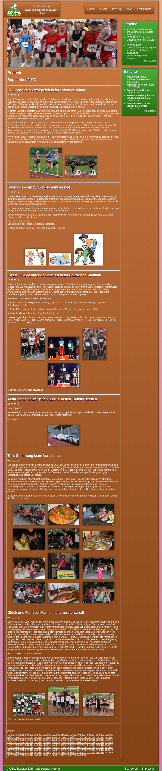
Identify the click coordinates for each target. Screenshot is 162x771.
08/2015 (20, 750)
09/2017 (20, 745)
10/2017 (11, 745)
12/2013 (82, 752)
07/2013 (11, 755)
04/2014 (56, 752)
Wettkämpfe (144, 9)
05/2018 (65, 742)
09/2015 (11, 750)
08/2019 (65, 740)
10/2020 (91, 737)
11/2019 (47, 740)
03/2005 (73, 755)
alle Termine (149, 60)
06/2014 (38, 752)
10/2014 (109, 750)
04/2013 (38, 755)
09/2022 (11, 737)
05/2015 (47, 750)
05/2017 (56, 745)
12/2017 (109, 742)
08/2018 (47, 742)
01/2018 (100, 742)
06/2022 (38, 737)
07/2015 (29, 750)
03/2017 (73, 745)
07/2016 (38, 747)
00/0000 (82, 755)
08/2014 (20, 752)
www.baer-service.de (32, 390)
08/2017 (29, 745)
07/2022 (29, 737)
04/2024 (82, 735)
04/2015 (56, 750)
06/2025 (38, 735)
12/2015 (91, 747)
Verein (103, 9)
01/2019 (109, 740)
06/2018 (56, 742)
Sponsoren (131, 768)
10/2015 (109, 747)
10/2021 (65, 737)
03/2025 (47, 735)
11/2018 (20, 742)
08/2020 (109, 737)
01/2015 (82, 750)
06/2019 (73, 740)
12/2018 (11, 742)
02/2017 (82, 745)
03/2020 (11, 740)
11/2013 (91, 752)
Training (116, 9)
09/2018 (38, 742)
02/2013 (56, 755)
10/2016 (11, 747)
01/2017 (91, 745)
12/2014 (91, 750)
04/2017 (65, 745)
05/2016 (56, 747)
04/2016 (65, 747)
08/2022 (20, 737)
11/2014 (100, 750)
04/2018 (73, 742)
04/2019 (82, 740)
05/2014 (47, 752)
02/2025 (56, 735)
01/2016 (82, 747)
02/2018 (91, 742)
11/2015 (100, 747)
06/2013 (20, 755)
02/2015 (73, 750)
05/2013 (29, 755)
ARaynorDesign (54, 769)
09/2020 (100, 737)
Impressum (149, 768)
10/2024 (73, 735)
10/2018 (29, 742)
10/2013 (100, 752)
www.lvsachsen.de (31, 719)
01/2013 (65, 755)
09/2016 (20, 747)
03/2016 (73, 747)
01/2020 (29, 740)
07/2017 (38, 745)
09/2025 (29, 735)
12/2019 (38, 740)
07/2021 (73, 737)
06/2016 (47, 747)
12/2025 (11, 735)
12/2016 (100, 745)
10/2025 (20, 735)
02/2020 (20, 740)
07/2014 (29, 752)
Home (91, 9)
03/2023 (109, 735)
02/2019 (100, 740)
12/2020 (82, 737)
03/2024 (91, 735)
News (129, 9)
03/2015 (65, 750)
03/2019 (91, 740)
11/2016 (109, 745)
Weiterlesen (150, 111)
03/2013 (47, 755)
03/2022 (47, 737)
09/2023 (100, 735)
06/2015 (38, 750)
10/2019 (56, 740)
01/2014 (73, 752)
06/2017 (47, 745)
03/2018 (82, 742)
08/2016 (29, 747)
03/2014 (65, 752)
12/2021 (56, 737)
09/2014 (11, 752)
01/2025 (65, 735)
